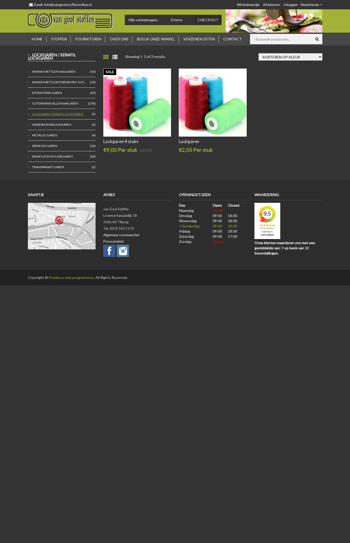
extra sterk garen (47, 93)
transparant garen (48, 167)
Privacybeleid (113, 241)
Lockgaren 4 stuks (120, 141)
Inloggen (291, 4)
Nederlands (311, 4)
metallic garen (44, 135)
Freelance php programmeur (71, 277)
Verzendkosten (199, 39)
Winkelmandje (248, 4)
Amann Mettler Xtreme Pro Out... (59, 82)
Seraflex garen (44, 146)
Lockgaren (189, 141)
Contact (232, 39)
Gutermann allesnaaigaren (55, 103)
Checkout (208, 20)
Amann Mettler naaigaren (54, 71)
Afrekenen (271, 4)
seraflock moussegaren (52, 156)
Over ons (119, 39)
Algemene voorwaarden (121, 235)
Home (37, 39)
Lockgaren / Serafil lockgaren (57, 114)
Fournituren (88, 39)
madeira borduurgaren (51, 125)
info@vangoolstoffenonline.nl (68, 4)
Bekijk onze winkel (156, 39)
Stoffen (59, 39)
